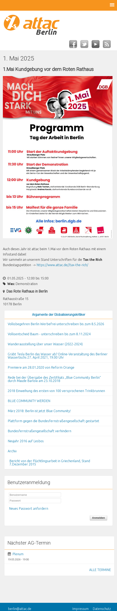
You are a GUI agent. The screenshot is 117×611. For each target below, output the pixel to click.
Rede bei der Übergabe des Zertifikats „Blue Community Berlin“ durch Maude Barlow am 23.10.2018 (54, 379)
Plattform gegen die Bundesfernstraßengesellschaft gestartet (53, 421)
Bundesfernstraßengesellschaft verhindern (39, 431)
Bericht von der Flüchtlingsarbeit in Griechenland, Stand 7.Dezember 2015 (49, 462)
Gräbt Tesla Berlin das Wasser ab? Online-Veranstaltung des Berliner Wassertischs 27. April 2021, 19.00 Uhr (58, 355)
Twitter (86, 45)
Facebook (74, 45)
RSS (108, 45)
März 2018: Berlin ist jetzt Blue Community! (39, 411)
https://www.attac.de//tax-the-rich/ (62, 265)
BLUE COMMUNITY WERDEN (29, 401)
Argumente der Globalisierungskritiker (58, 315)
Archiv (12, 451)
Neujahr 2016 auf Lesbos (26, 441)
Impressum (80, 609)
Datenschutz (102, 609)
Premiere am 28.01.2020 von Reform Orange (41, 367)
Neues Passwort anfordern (28, 508)
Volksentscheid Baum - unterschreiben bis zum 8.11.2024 (49, 334)
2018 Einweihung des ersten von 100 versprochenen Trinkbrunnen (56, 391)
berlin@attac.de (19, 609)
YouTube (97, 45)
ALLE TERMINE (100, 570)
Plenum (17, 554)
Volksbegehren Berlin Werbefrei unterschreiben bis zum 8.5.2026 (56, 324)
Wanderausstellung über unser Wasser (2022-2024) (45, 344)
